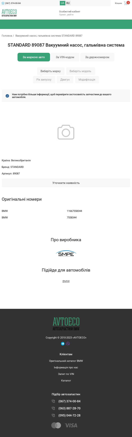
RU (68, 3)
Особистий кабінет (69, 11)
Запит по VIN (66, 374)
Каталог (66, 380)
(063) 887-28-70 (69, 408)
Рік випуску (43, 79)
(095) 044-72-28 (69, 415)
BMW (66, 281)
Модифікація (87, 79)
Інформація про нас (66, 367)
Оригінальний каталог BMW (66, 360)
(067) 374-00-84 (13, 3)
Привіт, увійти (66, 14)
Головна (7, 35)
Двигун (65, 79)
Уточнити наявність (66, 183)
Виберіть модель (80, 71)
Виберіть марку (51, 71)
